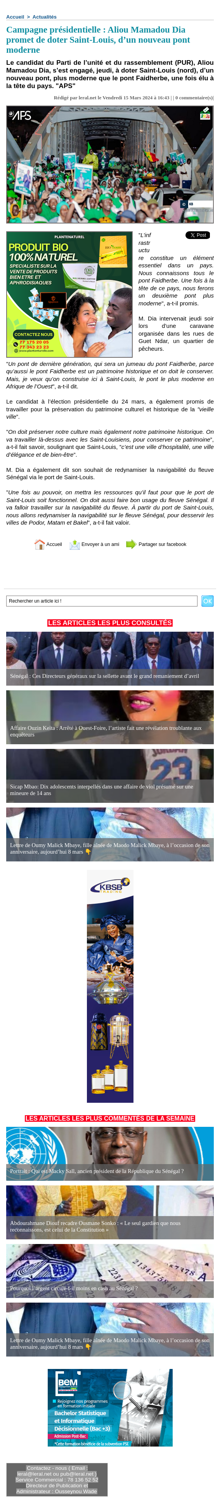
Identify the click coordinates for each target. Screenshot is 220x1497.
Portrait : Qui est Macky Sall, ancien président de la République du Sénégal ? (94, 1171)
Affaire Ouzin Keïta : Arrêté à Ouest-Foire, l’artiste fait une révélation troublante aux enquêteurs (102, 732)
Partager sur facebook (161, 544)
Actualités (45, 17)
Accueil (15, 17)
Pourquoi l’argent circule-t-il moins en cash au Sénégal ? (71, 1288)
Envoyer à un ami (90, 544)
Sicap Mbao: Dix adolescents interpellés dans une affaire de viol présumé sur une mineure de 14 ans (108, 790)
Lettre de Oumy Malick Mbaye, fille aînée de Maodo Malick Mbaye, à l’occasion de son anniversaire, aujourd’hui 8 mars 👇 (106, 848)
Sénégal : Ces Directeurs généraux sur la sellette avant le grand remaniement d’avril (101, 676)
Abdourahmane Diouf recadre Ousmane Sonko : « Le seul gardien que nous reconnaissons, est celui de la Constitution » (109, 1227)
